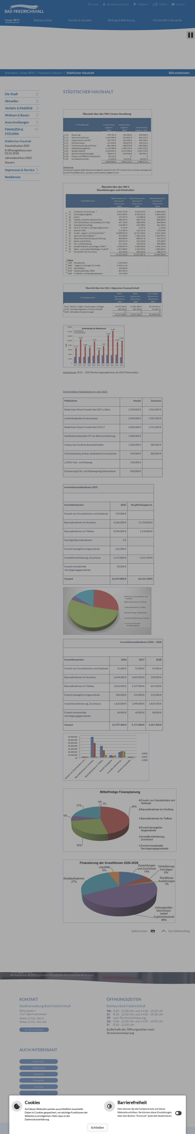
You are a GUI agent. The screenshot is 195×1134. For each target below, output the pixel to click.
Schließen (97, 1127)
